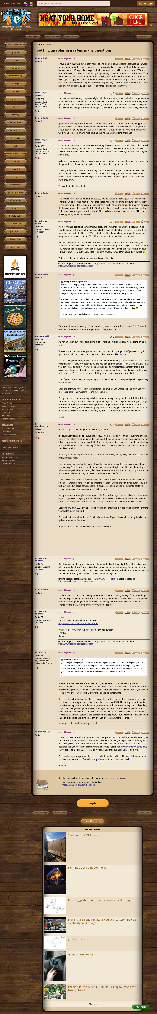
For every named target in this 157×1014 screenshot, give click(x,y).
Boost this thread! (92, 821)
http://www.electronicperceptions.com (75, 266)
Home (6, 3)
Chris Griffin (41, 652)
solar (49, 44)
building (15, 68)
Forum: (40, 44)
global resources (15, 193)
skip (15, 177)
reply (93, 803)
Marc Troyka (41, 92)
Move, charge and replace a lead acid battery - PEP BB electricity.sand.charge (102, 921)
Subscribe (15, 4)
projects (15, 208)
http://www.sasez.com (104, 263)
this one (122, 354)
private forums (15, 239)
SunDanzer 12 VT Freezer (83, 835)
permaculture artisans (15, 154)
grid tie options (78, 939)
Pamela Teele (41, 58)
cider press (15, 200)
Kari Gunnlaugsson (42, 425)
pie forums (15, 231)
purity (15, 107)
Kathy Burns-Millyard (41, 222)
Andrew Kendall (42, 732)
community (15, 123)
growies (15, 53)
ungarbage (15, 115)
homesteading (15, 76)
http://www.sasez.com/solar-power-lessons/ (78, 623)
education (15, 169)
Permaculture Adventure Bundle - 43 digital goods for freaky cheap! (102, 988)
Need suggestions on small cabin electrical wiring (99, 900)
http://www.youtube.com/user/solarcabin (112, 759)
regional (15, 161)
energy (15, 84)
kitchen (15, 99)
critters (15, 60)
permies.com (15, 224)
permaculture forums (15, 45)
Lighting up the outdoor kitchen (88, 867)
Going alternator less (81, 954)
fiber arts (15, 138)
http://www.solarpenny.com (128, 747)
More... (93, 1004)
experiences (15, 185)
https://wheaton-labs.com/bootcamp (78, 785)
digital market (15, 216)
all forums (15, 247)
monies (15, 91)
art (15, 146)
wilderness (15, 130)
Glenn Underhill (42, 336)
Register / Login (145, 4)
